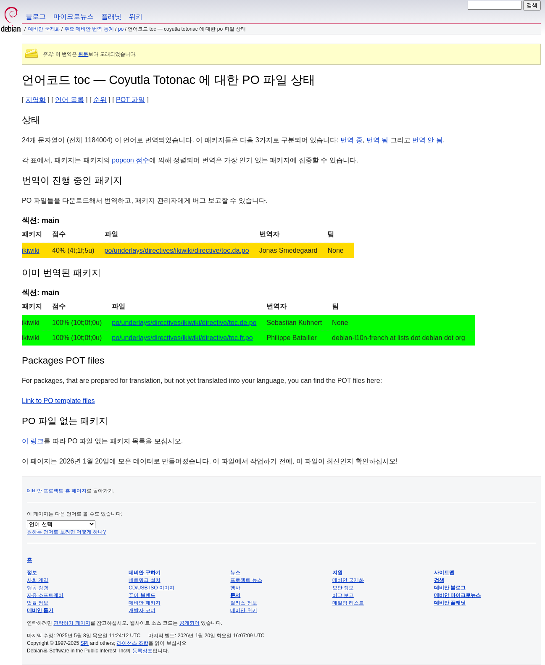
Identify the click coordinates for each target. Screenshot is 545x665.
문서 (235, 595)
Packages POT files (63, 360)
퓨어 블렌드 (142, 595)
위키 (135, 16)
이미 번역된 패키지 (61, 272)
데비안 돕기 (40, 610)
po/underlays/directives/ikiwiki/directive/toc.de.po (184, 322)
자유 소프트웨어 (45, 595)
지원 (337, 573)
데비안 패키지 (144, 603)
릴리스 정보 (243, 603)
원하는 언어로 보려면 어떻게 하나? (66, 532)
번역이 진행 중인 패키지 (72, 180)
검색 (439, 580)
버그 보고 (343, 595)
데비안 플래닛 (450, 603)
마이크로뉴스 (73, 16)
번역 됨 (377, 140)
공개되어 (189, 623)
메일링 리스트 (348, 603)
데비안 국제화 (44, 29)
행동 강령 (37, 588)
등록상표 (142, 651)
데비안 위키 (243, 610)
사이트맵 (444, 573)
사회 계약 (37, 580)
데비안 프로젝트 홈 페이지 (57, 491)
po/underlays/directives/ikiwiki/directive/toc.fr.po (182, 337)
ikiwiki (30, 250)
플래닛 (111, 16)
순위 (100, 99)
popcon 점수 (130, 160)
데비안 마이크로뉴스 (457, 595)
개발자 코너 (142, 610)
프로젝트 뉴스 (246, 580)
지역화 (36, 99)
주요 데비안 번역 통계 (89, 29)
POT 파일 (130, 99)
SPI (85, 643)
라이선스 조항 (132, 643)
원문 (83, 54)
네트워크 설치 (144, 580)
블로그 (36, 16)
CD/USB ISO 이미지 (151, 588)
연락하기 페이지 (71, 623)
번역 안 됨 (427, 140)
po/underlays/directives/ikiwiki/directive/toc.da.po (177, 250)
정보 (32, 573)
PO (121, 29)
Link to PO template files (58, 400)
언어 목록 (69, 99)
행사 (235, 588)
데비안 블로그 (450, 588)
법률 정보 (37, 603)
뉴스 (235, 573)
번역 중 (351, 140)
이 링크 (33, 441)
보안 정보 (343, 588)
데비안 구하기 (144, 573)
